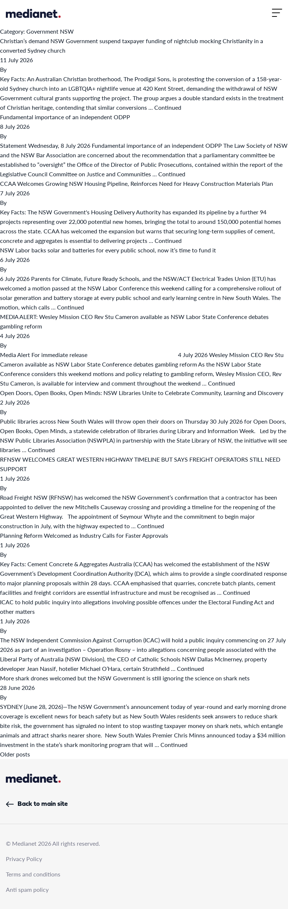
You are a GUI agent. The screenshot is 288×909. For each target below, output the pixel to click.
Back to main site (37, 804)
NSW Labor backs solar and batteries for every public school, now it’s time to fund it (108, 250)
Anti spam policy (27, 889)
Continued (167, 107)
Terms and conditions (33, 874)
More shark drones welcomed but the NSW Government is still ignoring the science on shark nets (125, 678)
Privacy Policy (24, 858)
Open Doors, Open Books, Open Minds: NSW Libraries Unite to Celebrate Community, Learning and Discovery (141, 392)
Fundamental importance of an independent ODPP (65, 117)
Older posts (15, 754)
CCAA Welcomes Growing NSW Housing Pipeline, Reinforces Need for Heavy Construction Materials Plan (136, 183)
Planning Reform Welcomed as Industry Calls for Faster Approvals (84, 535)
